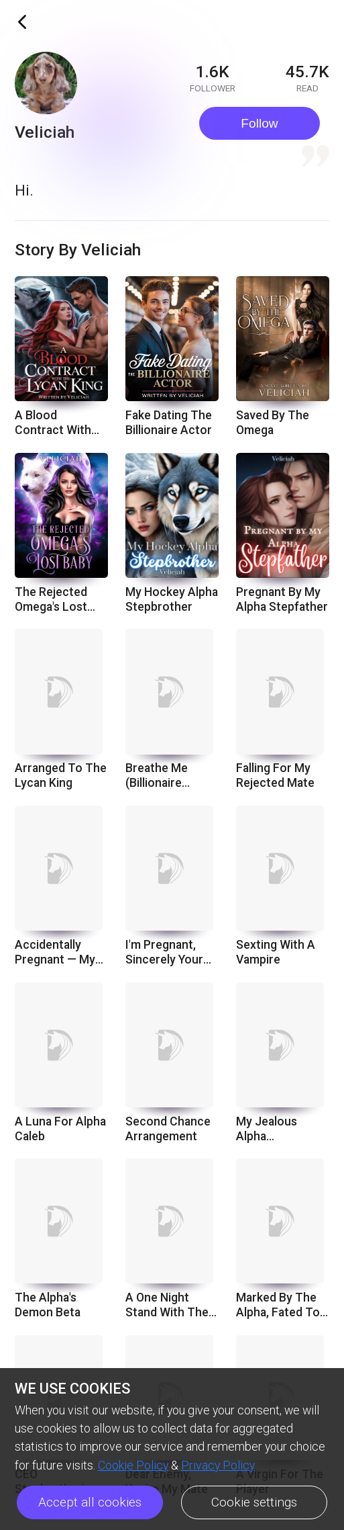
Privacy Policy (218, 1465)
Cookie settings (254, 1502)
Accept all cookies (89, 1502)
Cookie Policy (133, 1465)
